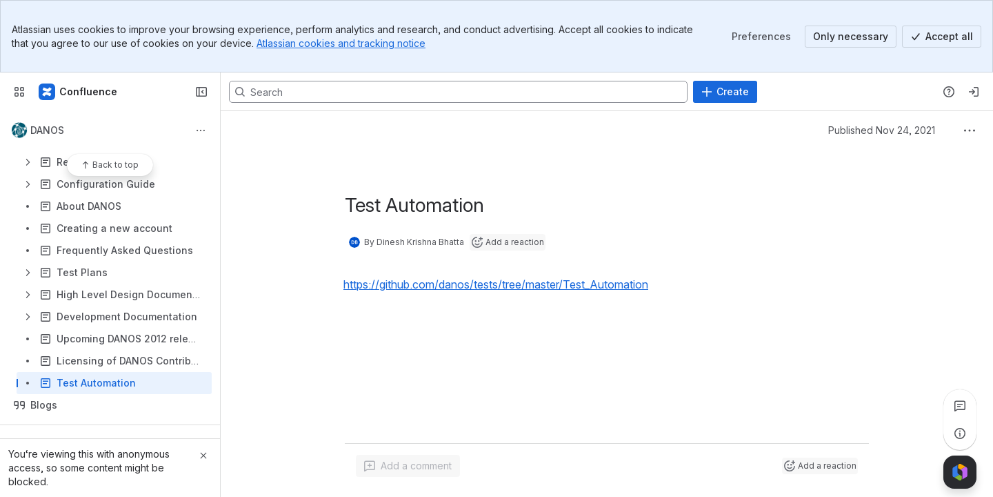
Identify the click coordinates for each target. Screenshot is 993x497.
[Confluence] (78, 92)
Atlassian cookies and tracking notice (341, 43)
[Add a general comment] (408, 466)
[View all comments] (960, 406)
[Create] (725, 92)
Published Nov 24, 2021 (881, 130)
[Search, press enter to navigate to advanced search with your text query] (458, 92)
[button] (507, 284)
